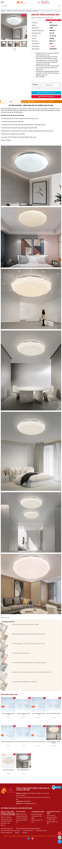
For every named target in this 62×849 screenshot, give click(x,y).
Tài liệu (51, 101)
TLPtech (56, 836)
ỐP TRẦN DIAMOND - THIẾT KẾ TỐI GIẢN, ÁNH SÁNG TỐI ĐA (28, 643)
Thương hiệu (28, 10)
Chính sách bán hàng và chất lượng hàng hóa (28, 828)
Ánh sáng (35, 84)
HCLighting (35, 10)
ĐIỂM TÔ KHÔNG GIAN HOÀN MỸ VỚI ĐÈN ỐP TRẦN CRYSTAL (29, 634)
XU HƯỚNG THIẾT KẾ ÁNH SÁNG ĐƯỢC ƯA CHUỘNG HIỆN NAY (29, 662)
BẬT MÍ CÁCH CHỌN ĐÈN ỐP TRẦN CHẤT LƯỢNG (25, 624)
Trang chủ (3, 10)
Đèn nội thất (15, 10)
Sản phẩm (9, 10)
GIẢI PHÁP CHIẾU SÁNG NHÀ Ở (20, 653)
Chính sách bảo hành (6, 832)
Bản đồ (17, 832)
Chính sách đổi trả (28, 830)
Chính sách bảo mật (41, 830)
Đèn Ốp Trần (22, 10)
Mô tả (11, 101)
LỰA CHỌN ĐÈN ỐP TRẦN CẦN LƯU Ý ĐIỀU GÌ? (24, 681)
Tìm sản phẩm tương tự (53, 20)
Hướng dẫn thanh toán (7, 828)
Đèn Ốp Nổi (6, 617)
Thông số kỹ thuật (31, 101)
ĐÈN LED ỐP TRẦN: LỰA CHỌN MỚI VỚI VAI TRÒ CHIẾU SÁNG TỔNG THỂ (31, 672)
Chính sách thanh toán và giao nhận (10, 830)
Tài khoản (24, 832)
